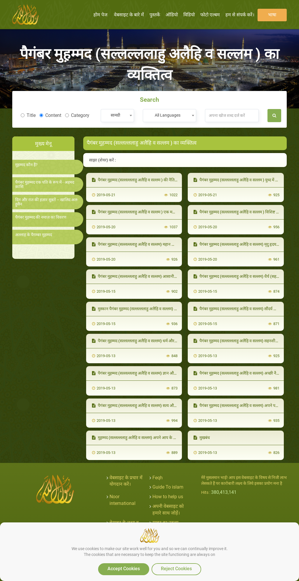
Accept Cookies (123, 568)
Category (77, 115)
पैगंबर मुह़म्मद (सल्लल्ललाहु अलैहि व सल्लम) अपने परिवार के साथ (244, 405)
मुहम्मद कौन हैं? (26, 165)
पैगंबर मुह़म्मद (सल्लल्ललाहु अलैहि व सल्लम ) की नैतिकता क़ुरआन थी (145, 180)
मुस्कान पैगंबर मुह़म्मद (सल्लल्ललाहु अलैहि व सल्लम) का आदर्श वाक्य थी (147, 308)
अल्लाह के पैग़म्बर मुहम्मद (33, 235)
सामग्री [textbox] (115, 115)
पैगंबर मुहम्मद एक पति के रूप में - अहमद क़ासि (44, 184)
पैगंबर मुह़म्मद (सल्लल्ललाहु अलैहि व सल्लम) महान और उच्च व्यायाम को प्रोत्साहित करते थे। (161, 244)
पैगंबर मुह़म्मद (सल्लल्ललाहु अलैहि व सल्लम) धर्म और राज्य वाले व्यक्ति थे (148, 340)
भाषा (272, 14)
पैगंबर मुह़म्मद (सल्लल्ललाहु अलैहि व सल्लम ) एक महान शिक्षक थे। (143, 212)
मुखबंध (202, 437)
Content (50, 115)
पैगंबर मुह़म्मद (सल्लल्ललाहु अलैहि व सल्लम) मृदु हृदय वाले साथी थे (244, 244)
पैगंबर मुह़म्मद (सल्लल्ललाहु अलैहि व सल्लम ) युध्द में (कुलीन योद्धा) (245, 180)
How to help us (167, 496)
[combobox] (117, 115)
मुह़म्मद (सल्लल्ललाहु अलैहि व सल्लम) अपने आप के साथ (136, 437)
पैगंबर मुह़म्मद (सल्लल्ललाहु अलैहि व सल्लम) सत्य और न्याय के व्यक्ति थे (146, 405)
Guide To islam (167, 487)
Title (28, 115)
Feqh (157, 477)
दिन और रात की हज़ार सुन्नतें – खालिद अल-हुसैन (46, 202)
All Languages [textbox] (167, 115)
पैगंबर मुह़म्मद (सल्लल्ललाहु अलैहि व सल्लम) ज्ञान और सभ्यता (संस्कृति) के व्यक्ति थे (155, 373)
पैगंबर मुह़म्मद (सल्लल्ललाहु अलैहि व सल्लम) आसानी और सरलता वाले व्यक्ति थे (152, 276)
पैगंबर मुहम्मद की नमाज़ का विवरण (40, 217)
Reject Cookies (176, 568)
